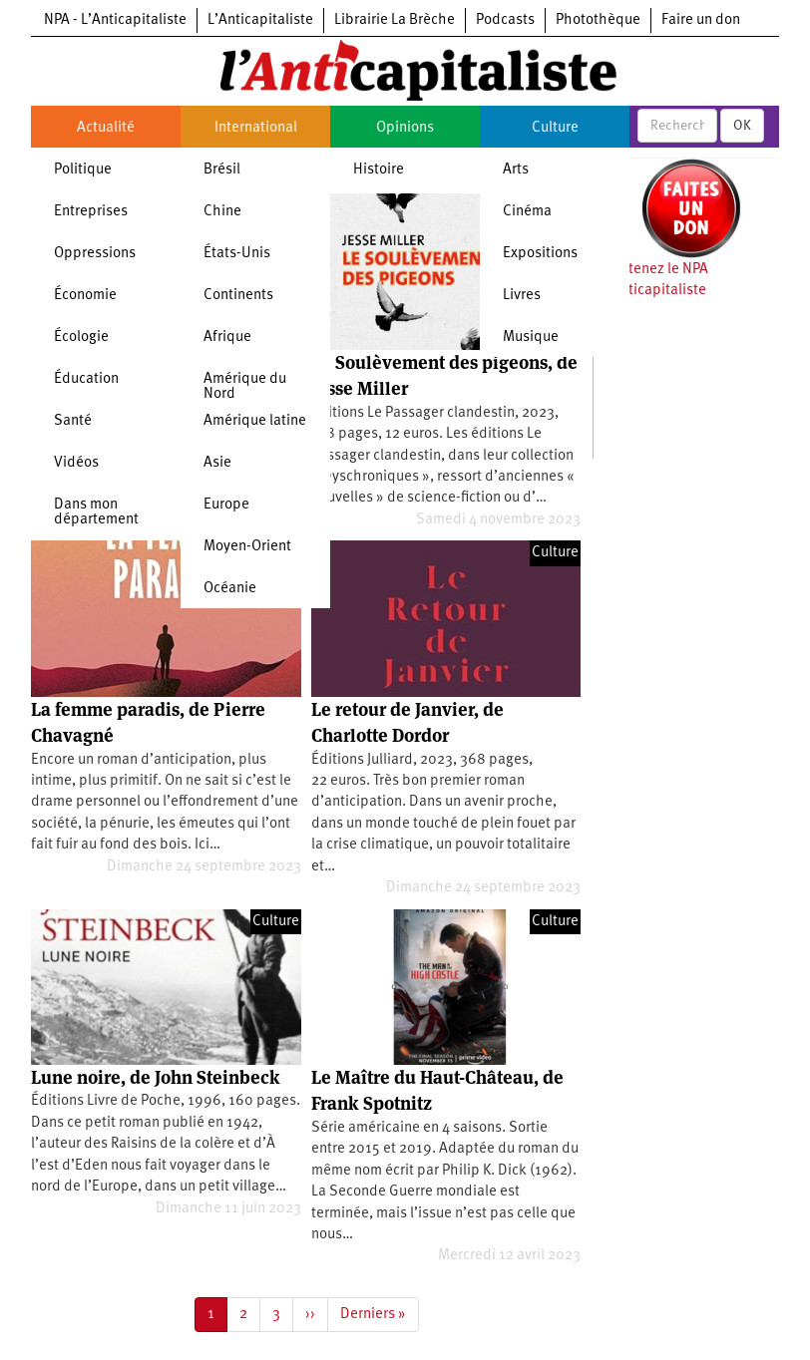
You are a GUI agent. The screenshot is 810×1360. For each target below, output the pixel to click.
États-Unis (236, 253)
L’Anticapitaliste (260, 20)
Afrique (227, 337)
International (255, 128)
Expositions (540, 253)
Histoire (378, 170)
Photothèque (598, 20)
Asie (217, 463)
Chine (222, 211)
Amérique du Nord (244, 387)
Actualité (106, 128)
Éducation (86, 379)
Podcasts (505, 20)
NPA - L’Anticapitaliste (115, 20)
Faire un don (700, 20)
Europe (226, 505)
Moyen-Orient (247, 546)
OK (742, 126)
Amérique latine (254, 421)
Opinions (405, 128)
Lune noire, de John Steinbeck (155, 1077)
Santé (73, 421)
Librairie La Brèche (394, 20)
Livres (522, 295)
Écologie (81, 337)
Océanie (229, 588)
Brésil (221, 170)
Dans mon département (96, 512)
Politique (83, 170)
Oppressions (95, 253)
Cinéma (527, 211)
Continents (238, 295)
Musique (531, 337)
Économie (85, 295)
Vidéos (76, 463)
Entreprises (91, 211)
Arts (516, 170)
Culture (555, 128)
